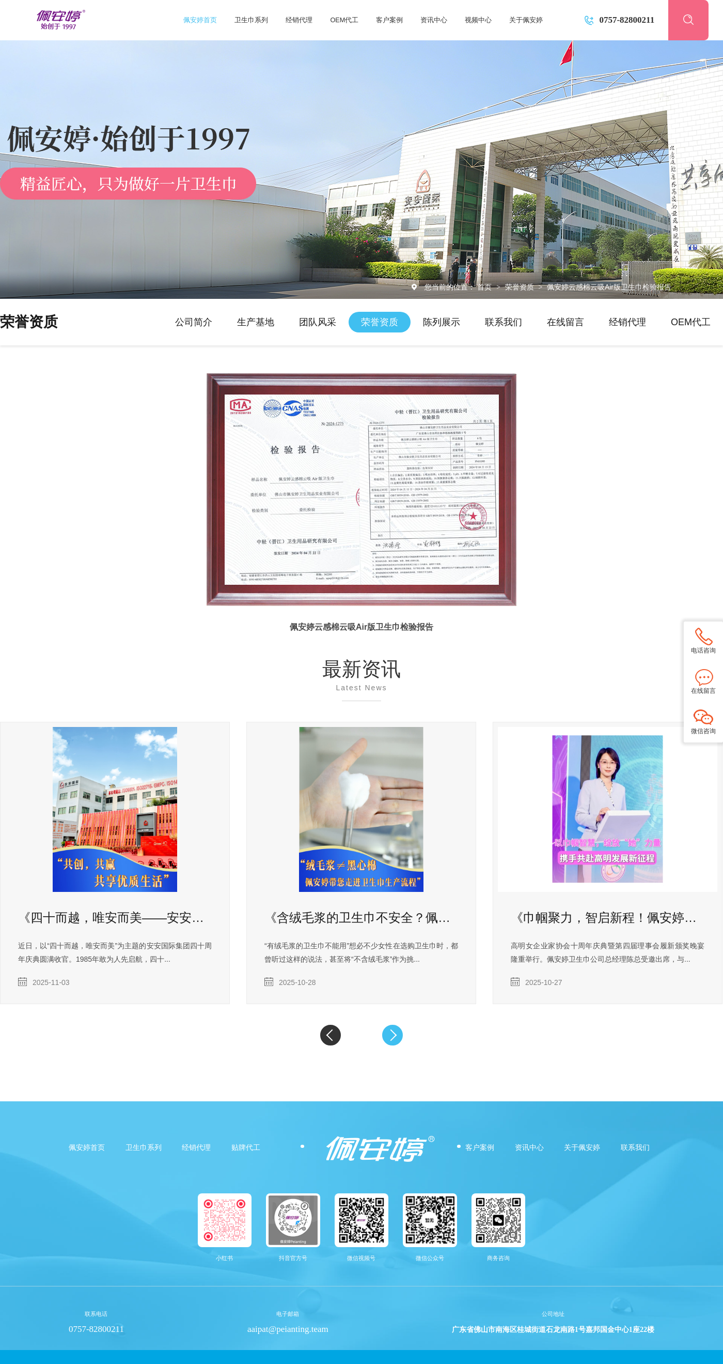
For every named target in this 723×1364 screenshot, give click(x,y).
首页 (485, 287)
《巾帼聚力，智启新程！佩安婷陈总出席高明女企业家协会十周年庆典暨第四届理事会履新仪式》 (607, 918)
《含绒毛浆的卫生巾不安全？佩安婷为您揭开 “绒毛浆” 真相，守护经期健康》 (361, 918)
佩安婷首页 (200, 20)
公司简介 (193, 322)
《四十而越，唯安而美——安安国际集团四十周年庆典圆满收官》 (115, 918)
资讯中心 (433, 20)
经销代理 (299, 20)
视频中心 (478, 20)
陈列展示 (441, 322)
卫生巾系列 (251, 20)
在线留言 (565, 322)
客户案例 (389, 20)
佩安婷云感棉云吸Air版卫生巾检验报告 (609, 287)
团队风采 (317, 322)
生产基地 (255, 322)
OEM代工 (344, 20)
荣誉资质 (520, 287)
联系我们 (503, 322)
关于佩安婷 (526, 20)
